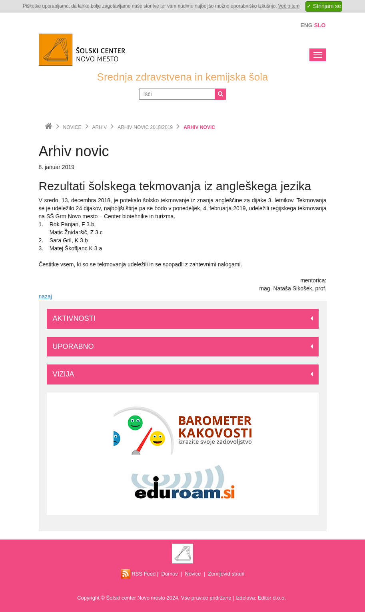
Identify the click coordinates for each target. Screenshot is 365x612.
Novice (72, 127)
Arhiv (99, 127)
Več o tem (288, 6)
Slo (320, 25)
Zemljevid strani (226, 574)
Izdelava (245, 598)
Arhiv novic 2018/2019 (145, 127)
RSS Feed (138, 574)
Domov (170, 574)
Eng (306, 25)
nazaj (45, 296)
